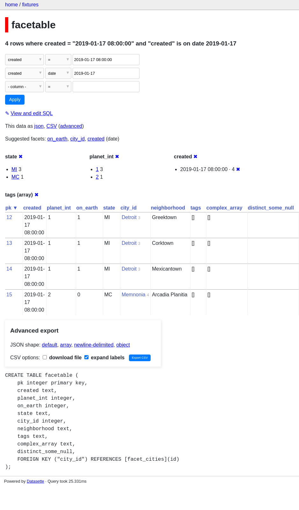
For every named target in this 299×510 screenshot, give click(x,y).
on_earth (57, 138)
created (96, 138)
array (65, 345)
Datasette (35, 481)
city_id (77, 138)
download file (62, 357)
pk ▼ (11, 207)
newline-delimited (94, 345)
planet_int (59, 207)
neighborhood (168, 207)
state (109, 207)
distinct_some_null (271, 207)
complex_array (224, 207)
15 (9, 294)
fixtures (30, 4)
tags (195, 207)
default (49, 345)
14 (9, 269)
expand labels (104, 357)
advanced (71, 126)
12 (9, 217)
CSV (51, 126)
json (39, 126)
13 (9, 243)
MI (14, 169)
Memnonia (134, 294)
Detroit (129, 217)
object (123, 345)
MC (15, 177)
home (11, 4)
